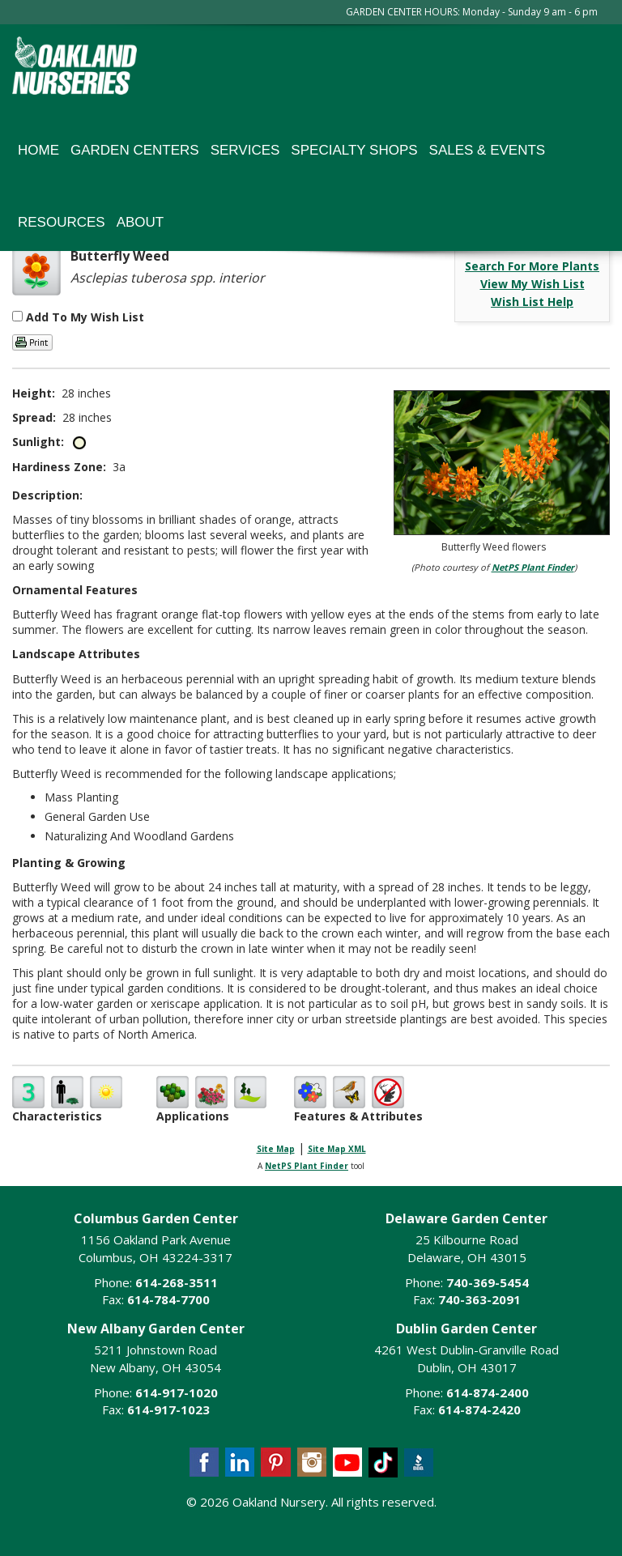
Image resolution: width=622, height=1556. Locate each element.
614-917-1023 (168, 1409)
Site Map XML (337, 1148)
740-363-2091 (479, 1299)
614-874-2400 (487, 1392)
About (140, 222)
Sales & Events (487, 150)
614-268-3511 (176, 1282)
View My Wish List (532, 283)
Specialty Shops (354, 150)
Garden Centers (134, 150)
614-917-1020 (176, 1392)
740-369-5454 (487, 1282)
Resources (61, 222)
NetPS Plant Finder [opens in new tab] (306, 1165)
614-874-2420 (479, 1409)
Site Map (276, 1148)
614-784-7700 (168, 1299)
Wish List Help (532, 301)
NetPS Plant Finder (533, 567)
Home (38, 150)
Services (245, 150)
